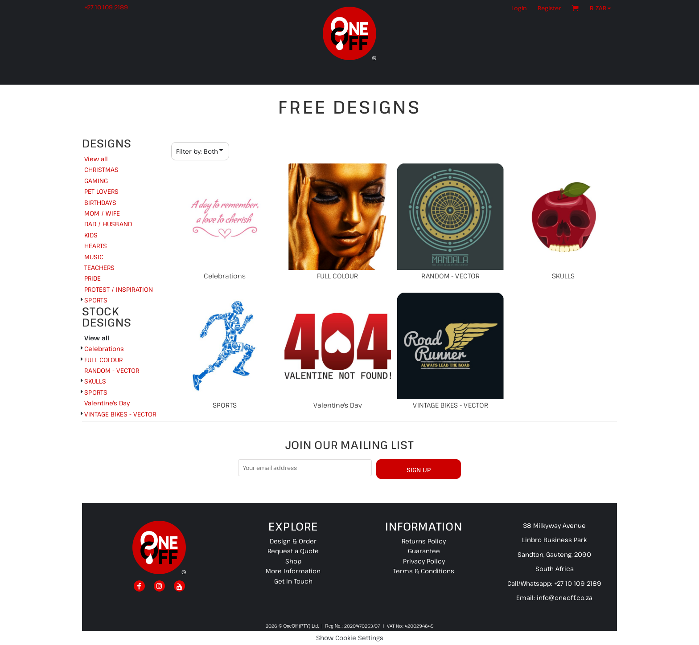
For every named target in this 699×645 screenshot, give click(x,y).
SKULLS (95, 381)
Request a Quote (293, 551)
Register (549, 8)
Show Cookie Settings (349, 637)
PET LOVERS (101, 191)
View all (96, 159)
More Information (293, 571)
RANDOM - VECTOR (111, 370)
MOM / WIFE (102, 213)
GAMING (96, 180)
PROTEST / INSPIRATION (118, 289)
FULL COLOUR (103, 359)
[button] (602, 8)
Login (519, 8)
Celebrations (104, 348)
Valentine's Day (107, 403)
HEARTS (95, 245)
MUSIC (93, 257)
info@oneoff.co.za (564, 597)
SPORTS (95, 300)
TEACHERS (99, 267)
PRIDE (92, 278)
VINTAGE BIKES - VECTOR (120, 414)
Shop (293, 561)
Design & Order (293, 541)
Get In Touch (293, 581)
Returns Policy (424, 541)
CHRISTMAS (101, 169)
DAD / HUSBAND (108, 224)
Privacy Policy (424, 561)
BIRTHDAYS (100, 202)
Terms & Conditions (423, 571)
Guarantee (424, 551)
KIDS (91, 235)
